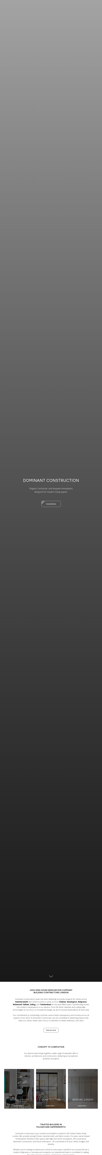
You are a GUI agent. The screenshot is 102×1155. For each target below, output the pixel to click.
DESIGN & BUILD (19, 1099)
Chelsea (62, 1002)
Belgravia (82, 1002)
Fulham (26, 1004)
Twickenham (45, 1004)
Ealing (32, 1004)
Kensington (72, 1002)
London (64, 992)
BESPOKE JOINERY (82, 1099)
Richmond (17, 1004)
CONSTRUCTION (51, 1099)
